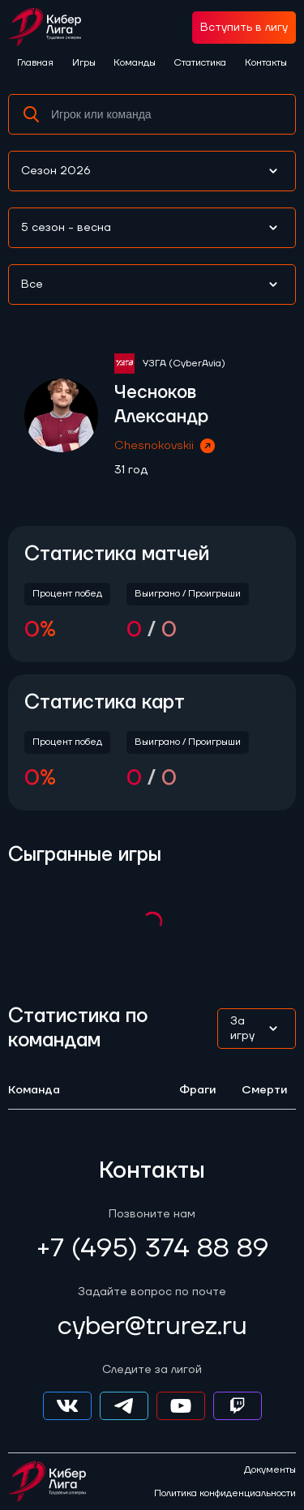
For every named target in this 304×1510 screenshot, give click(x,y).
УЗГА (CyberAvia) (184, 363)
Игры (84, 63)
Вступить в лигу (244, 27)
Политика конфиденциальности (225, 1493)
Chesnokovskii (165, 446)
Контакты (266, 63)
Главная (35, 63)
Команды (134, 63)
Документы (270, 1470)
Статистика (199, 63)
